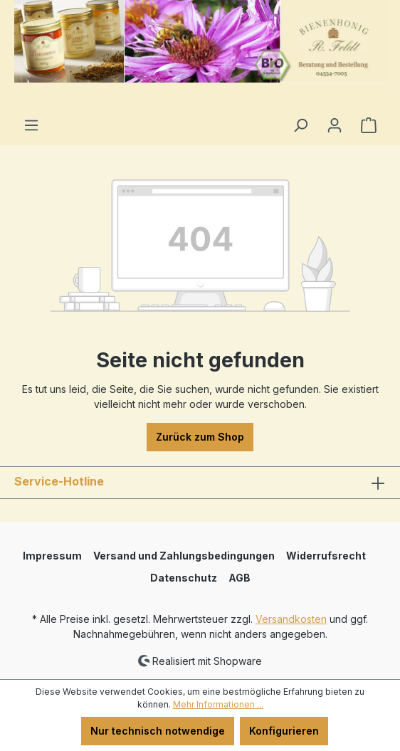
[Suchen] (300, 125)
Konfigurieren (284, 731)
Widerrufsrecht (326, 556)
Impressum (52, 556)
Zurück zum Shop (200, 437)
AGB (239, 578)
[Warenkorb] (369, 125)
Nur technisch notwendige (157, 731)
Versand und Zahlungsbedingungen (184, 556)
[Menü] (31, 125)
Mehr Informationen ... (218, 704)
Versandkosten (291, 619)
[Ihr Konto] (334, 125)
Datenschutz (183, 578)
